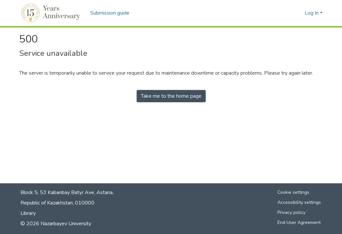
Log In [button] (312, 13)
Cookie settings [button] (293, 192)
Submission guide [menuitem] (109, 13)
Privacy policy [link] (291, 212)
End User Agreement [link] (299, 222)
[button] (51, 13)
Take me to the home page (171, 96)
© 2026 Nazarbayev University (55, 223)
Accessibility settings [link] (299, 202)
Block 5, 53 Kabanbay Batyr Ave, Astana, (67, 192)
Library (28, 213)
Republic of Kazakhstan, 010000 (57, 202)
